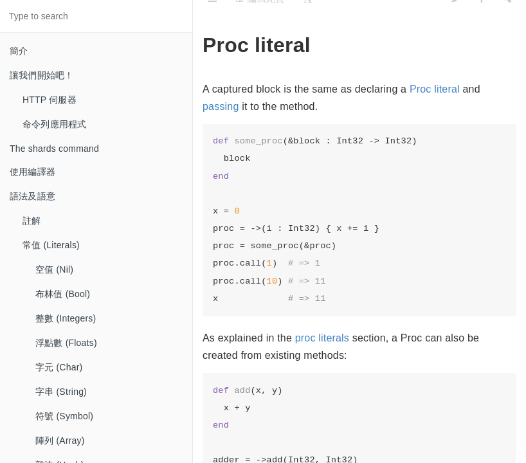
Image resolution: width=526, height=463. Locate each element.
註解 (32, 220)
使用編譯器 (32, 172)
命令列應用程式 (54, 124)
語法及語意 (32, 196)
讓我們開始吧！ (41, 75)
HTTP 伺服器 (50, 100)
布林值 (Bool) (62, 294)
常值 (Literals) (51, 245)
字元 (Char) (58, 367)
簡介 (19, 51)
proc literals (322, 337)
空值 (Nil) (54, 269)
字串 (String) (61, 391)
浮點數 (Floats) (66, 343)
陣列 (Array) (60, 440)
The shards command (54, 148)
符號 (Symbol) (64, 416)
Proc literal (435, 89)
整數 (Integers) (65, 318)
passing (221, 106)
